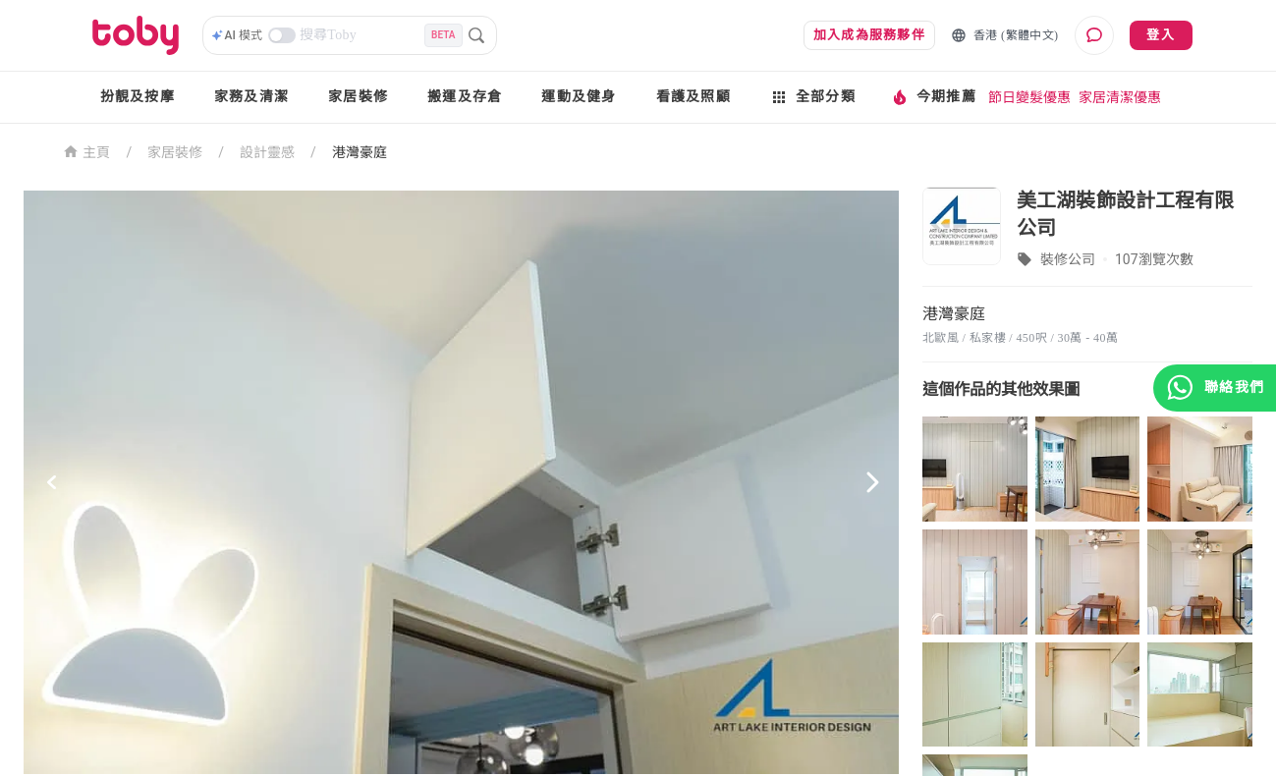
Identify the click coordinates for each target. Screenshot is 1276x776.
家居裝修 (358, 96)
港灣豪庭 (359, 152)
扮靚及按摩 (137, 96)
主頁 (87, 150)
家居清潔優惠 (1120, 97)
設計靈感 (267, 152)
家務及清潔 (251, 96)
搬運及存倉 (464, 96)
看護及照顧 (693, 96)
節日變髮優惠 (1029, 97)
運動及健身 (578, 96)
